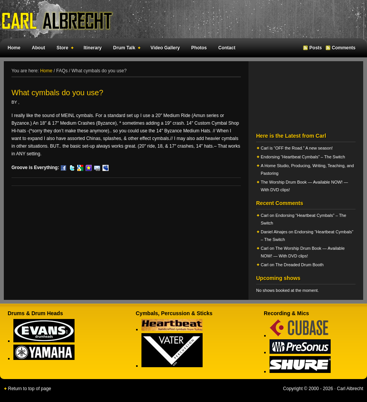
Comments (344, 47)
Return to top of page (29, 388)
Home (14, 47)
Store (63, 49)
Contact (226, 47)
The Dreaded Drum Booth (299, 264)
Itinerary (93, 47)
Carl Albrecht (179, 19)
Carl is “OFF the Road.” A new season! (297, 148)
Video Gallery (165, 47)
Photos (199, 47)
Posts (315, 47)
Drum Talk (125, 49)
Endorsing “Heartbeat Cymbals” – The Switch (303, 157)
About (38, 47)
